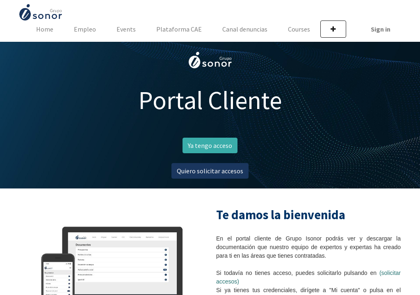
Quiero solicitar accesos (210, 171)
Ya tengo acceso (210, 145)
